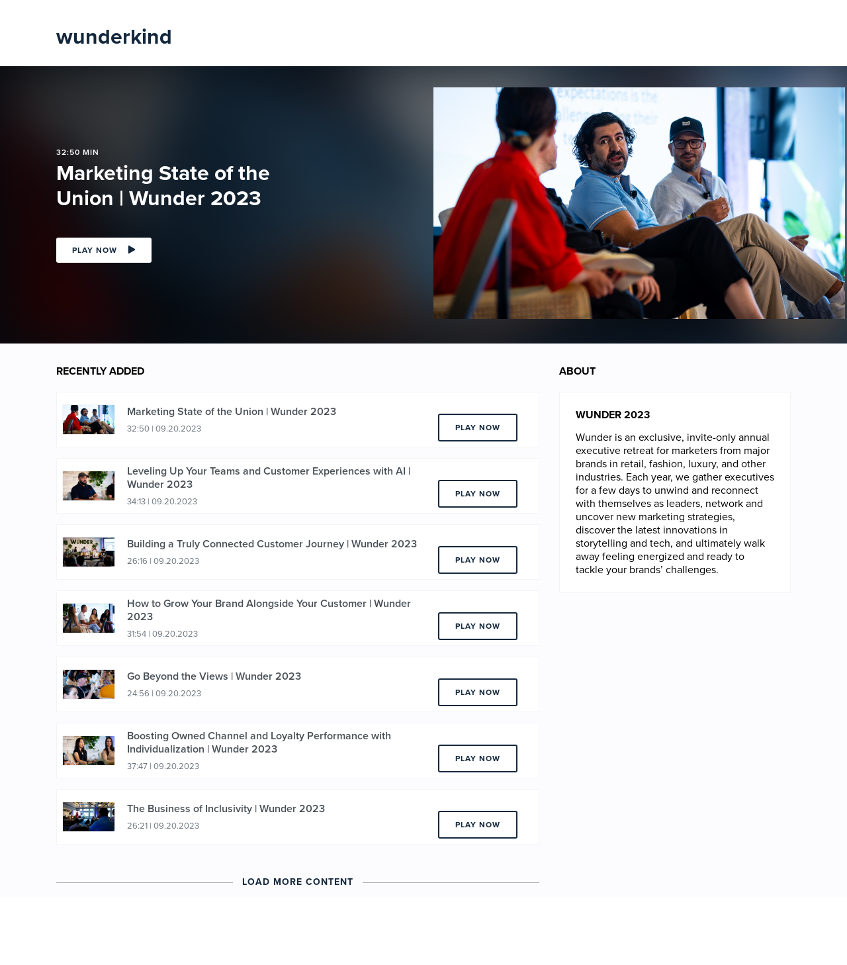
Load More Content (297, 882)
